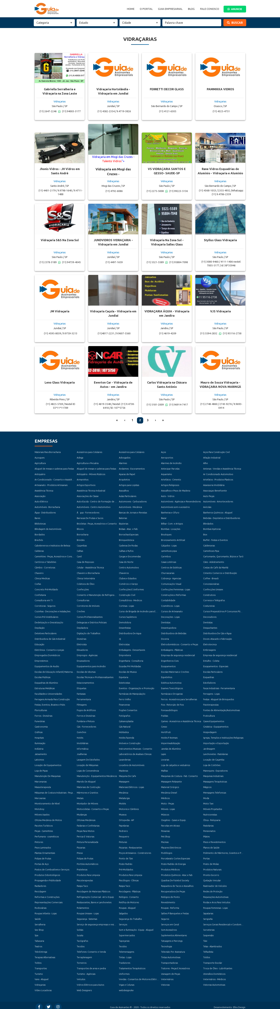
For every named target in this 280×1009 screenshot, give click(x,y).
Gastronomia (41, 725)
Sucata (80, 932)
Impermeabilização (170, 741)
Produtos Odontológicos (47, 872)
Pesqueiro (124, 834)
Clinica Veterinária (86, 578)
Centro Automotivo (129, 567)
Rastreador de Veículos (214, 883)
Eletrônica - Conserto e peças (49, 649)
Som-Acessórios (169, 927)
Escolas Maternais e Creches (175, 670)
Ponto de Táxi (126, 856)
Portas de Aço (42, 861)
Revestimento (168, 900)
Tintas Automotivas (170, 954)
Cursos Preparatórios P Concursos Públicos (224, 610)
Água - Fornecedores (88, 512)
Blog (191, 8)
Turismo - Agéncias (86, 971)
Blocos (80, 529)
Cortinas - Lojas (126, 605)
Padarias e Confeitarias (88, 823)
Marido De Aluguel (86, 780)
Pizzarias (81, 845)
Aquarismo (166, 474)
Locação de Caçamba (213, 758)
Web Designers (84, 987)
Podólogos (166, 851)
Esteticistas (124, 681)
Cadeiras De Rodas (128, 545)
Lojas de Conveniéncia (88, 769)
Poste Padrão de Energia (173, 861)
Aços (163, 452)
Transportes (41, 965)
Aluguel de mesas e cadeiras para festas (54, 468)
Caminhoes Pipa (211, 550)
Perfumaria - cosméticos (47, 834)
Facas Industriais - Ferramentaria (219, 687)
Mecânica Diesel (169, 790)
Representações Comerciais (48, 900)
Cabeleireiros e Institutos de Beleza (52, 545)
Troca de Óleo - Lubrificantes (217, 965)
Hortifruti (166, 730)
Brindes (80, 539)
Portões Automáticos (87, 861)
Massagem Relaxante (171, 780)
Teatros (38, 943)
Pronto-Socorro (211, 872)
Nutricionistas (210, 812)
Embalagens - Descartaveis (132, 649)
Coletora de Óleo (85, 583)
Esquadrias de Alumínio (46, 681)
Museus (122, 812)
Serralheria (40, 921)
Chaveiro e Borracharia (88, 572)
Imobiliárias (82, 741)
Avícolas (207, 507)
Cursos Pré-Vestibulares (46, 616)
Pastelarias (208, 823)
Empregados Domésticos (47, 654)
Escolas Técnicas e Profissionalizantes (95, 676)
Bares (37, 518)
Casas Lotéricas (168, 561)
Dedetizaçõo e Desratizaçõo (49, 621)
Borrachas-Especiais (128, 534)
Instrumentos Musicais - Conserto (135, 747)
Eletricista (82, 643)
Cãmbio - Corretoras (45, 567)
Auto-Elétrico (41, 501)
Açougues (39, 458)
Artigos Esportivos (86, 485)
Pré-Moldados (126, 867)
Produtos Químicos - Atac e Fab (176, 872)
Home (130, 8)
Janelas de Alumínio (171, 747)
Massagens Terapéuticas (215, 780)
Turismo (39, 971)
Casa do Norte (126, 561)
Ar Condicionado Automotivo (218, 474)
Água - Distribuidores (45, 512)
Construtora (209, 594)
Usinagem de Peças (170, 971)
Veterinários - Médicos (214, 976)
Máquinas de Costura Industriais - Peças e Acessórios (60, 790)
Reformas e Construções (47, 894)
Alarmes (123, 463)
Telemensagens (126, 949)
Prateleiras (82, 867)
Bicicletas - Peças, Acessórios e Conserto (97, 523)
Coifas (38, 583)
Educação (39, 643)
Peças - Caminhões (44, 829)
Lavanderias (125, 758)
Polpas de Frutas (43, 856)
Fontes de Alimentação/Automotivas (221, 709)
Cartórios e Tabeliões (45, 561)
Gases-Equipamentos (213, 719)
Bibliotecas (40, 523)
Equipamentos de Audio (47, 665)
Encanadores (83, 659)
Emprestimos (41, 659)
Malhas (164, 769)
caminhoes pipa (168, 550)
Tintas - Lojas (125, 954)
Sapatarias (208, 910)
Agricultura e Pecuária (88, 463)
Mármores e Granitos (87, 790)
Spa (36, 932)
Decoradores (209, 616)
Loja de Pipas (41, 769)
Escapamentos (168, 665)
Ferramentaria (84, 698)
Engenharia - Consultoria (131, 659)
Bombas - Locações (170, 529)
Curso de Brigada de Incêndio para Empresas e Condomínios (149, 610)
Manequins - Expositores (215, 769)
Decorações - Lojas (170, 616)
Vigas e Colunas (126, 981)
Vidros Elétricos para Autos (90, 981)
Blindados (208, 523)
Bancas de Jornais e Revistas (133, 512)
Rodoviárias (40, 905)
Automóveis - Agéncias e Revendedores (181, 501)
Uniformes (124, 971)
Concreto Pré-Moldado (46, 588)
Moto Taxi (208, 801)
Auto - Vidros (167, 496)
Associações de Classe (88, 496)
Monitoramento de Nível (47, 801)
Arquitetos (124, 479)
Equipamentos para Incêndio (91, 665)
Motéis (122, 801)
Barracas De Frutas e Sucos (90, 518)
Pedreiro (123, 829)
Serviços (123, 921)
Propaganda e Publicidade (48, 878)
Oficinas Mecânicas (86, 818)
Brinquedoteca (126, 539)
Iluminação (40, 741)
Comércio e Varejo (128, 583)
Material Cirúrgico (170, 785)
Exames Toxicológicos (172, 687)
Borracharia (82, 534)
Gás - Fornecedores (86, 725)
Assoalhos (124, 490)
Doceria (165, 638)
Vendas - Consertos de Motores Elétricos (139, 976)
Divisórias (81, 638)
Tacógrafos (82, 938)
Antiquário (40, 474)
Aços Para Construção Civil (216, 452)
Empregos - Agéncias (87, 654)
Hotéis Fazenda (126, 736)
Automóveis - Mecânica (130, 507)
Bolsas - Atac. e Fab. (128, 529)
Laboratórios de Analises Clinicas (135, 752)
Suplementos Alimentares (174, 932)
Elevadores (82, 649)
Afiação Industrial (211, 458)
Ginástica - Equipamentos (215, 725)
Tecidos (80, 943)
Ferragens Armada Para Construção (52, 698)
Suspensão (208, 932)
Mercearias (40, 796)
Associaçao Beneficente (215, 490)
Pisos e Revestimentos (214, 840)
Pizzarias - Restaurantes (130, 845)
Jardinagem (209, 747)
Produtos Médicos (170, 867)
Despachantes (210, 627)
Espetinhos (166, 676)
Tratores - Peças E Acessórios (175, 965)
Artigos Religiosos (170, 485)
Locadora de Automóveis (131, 763)
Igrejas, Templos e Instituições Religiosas (223, 736)
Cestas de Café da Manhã (215, 567)
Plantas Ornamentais (45, 851)
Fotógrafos (124, 714)
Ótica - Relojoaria (211, 818)
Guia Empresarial (170, 8)
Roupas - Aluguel (127, 905)
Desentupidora (168, 627)
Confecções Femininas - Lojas (175, 588)
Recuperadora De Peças (173, 889)
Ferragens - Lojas (211, 692)
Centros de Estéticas (171, 567)
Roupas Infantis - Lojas (45, 910)
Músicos (165, 812)
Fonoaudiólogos (169, 709)
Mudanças (82, 812)
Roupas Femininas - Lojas (215, 905)
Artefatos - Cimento (171, 479)
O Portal (146, 8)
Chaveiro (39, 572)
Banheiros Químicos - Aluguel (217, 512)
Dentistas (165, 621)
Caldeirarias (209, 545)
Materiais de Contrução (88, 785)
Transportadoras (169, 960)
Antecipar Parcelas (170, 468)
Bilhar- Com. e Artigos (172, 523)
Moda (206, 796)
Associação (40, 496)
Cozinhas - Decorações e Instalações (52, 610)
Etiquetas (81, 687)
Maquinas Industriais (213, 774)
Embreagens (209, 649)
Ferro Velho (125, 698)
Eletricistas (124, 643)
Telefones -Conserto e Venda (91, 949)
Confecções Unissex (213, 588)
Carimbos (166, 556)
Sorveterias (208, 927)
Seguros (165, 916)
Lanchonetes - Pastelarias (215, 752)
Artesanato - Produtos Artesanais (51, 485)
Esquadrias (208, 676)
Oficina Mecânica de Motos (48, 818)
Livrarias (165, 758)
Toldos (206, 954)
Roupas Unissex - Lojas (88, 910)
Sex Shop (39, 927)
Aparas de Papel (127, 474)
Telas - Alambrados (212, 943)
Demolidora (125, 621)
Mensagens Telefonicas (214, 790)
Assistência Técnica (44, 490)
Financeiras (124, 703)
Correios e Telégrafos (214, 599)
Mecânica (123, 790)
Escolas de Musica (127, 670)
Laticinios (39, 758)
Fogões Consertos (128, 709)
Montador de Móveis (87, 801)
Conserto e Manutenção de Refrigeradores (98, 594)
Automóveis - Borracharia (47, 507)
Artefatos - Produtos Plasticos (218, 479)
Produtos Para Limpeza (88, 872)
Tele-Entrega (41, 949)
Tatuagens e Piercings (171, 938)
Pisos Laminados (43, 845)
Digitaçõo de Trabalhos (88, 632)
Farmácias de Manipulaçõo (132, 692)
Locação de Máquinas (87, 763)
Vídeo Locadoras (43, 987)
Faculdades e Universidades (48, 692)
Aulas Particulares (127, 496)
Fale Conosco (209, 8)
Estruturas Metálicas (44, 687)
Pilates (206, 834)
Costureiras (209, 605)
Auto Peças (208, 496)
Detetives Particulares (45, 632)
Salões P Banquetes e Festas (175, 910)
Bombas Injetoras (212, 529)
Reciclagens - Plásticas (129, 889)
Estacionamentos (85, 681)
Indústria (39, 747)
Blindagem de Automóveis (48, 529)
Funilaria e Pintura (85, 719)
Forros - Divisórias (43, 714)
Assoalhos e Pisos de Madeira (175, 490)
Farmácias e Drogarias (172, 692)
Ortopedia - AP (126, 818)
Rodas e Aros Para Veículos (216, 900)
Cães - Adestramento (213, 561)
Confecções (83, 588)
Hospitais (39, 736)
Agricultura (40, 463)
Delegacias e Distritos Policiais (92, 621)
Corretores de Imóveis (88, 605)
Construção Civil (127, 594)
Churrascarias (167, 572)
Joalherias (82, 752)
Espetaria (123, 676)
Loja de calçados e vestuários (175, 763)
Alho (205, 463)
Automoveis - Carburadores (132, 501)
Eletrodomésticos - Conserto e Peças (179, 643)
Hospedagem (209, 730)
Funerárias (40, 719)
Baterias (123, 518)
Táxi (205, 938)
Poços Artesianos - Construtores (135, 851)
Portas (206, 856)
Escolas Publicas (42, 676)
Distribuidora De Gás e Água (217, 632)
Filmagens (82, 703)
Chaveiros (124, 572)
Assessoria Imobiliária (213, 485)
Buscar (235, 22)
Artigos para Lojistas (129, 485)
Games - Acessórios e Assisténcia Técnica (181, 719)
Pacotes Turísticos (44, 823)
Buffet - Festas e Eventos (215, 539)
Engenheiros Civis (170, 659)
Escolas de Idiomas (86, 670)
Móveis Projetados (212, 807)
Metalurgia (124, 796)
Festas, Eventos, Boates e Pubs (50, 703)
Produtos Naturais (212, 867)
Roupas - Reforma (170, 905)
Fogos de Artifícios (86, 709)
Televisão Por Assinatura (173, 949)
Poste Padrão (125, 861)
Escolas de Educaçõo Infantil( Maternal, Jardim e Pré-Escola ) (65, 670)
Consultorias (83, 599)
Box (205, 534)
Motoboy (39, 807)
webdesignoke (126, 987)
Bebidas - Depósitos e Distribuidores (221, 518)
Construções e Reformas (173, 594)
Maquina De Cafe (127, 774)
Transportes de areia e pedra (91, 965)
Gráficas (38, 730)
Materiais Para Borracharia (48, 452)
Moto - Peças (167, 801)
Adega (80, 458)
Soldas (80, 927)
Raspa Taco (82, 883)
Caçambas (82, 545)
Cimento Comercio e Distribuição (220, 572)
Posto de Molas (211, 861)
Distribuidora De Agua (130, 632)
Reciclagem (40, 889)
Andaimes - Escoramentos (132, 468)
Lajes (163, 752)
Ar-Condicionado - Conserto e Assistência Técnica (59, 479)
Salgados (123, 910)
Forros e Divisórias (86, 714)
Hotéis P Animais (169, 736)
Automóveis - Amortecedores (218, 501)
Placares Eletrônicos (171, 845)
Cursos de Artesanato (172, 610)
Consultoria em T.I (44, 599)
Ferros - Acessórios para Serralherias (179, 698)
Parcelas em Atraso (170, 823)
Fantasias (81, 692)
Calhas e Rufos (126, 550)
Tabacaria (39, 938)
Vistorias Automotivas (214, 981)
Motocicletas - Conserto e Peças (93, 807)
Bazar (163, 518)
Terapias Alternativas (45, 954)
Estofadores (209, 681)
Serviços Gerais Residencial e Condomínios (224, 921)
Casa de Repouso (85, 561)
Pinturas (123, 840)
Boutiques (166, 534)
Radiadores (40, 883)
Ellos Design (239, 1004)
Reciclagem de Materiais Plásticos (93, 889)
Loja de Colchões (211, 763)
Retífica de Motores (129, 900)
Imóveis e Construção (130, 741)
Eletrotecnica (210, 643)
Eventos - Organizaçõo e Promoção (136, 687)
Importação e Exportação (216, 741)
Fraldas (164, 714)
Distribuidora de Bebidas (173, 632)
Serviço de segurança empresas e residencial (99, 921)
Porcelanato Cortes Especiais (175, 856)
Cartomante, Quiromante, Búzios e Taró (223, 556)
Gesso (164, 725)
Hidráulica (124, 730)
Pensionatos (209, 829)
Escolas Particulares (212, 670)
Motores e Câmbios (128, 807)
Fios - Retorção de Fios (172, 703)
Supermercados (127, 932)
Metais (80, 796)
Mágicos (207, 785)
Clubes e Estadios (127, 578)
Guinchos (81, 730)
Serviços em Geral (170, 921)
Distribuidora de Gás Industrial (50, 638)
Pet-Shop (165, 834)
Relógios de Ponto (170, 894)
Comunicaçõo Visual (171, 583)
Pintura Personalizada (87, 840)
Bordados (40, 534)
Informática (82, 747)
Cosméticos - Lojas (170, 605)
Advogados (124, 458)
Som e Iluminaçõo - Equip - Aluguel (136, 927)
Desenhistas (125, 627)
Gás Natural (124, 725)
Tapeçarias (124, 938)
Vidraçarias (40, 981)
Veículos (81, 976)
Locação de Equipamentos (48, 763)
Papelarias (124, 823)
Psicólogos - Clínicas (129, 878)
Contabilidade (168, 599)
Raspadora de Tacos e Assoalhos (177, 883)
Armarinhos (82, 479)
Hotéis (80, 736)
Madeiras (123, 769)
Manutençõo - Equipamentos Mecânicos (96, 774)
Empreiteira (125, 654)
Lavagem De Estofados (88, 758)
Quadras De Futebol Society (175, 878)
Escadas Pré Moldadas (130, 665)
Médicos (165, 796)
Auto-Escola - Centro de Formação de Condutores (102, 501)
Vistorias (165, 981)
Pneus (80, 851)
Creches (81, 610)
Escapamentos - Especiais (215, 665)
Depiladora (82, 627)
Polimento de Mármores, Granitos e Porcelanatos (228, 851)
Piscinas (165, 840)
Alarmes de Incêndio (171, 463)
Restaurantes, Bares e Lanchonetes (94, 900)
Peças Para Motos (85, 829)
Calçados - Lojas (169, 545)
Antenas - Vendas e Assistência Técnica (222, 468)
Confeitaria (40, 594)
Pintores (39, 840)
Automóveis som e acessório (175, 507)
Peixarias (165, 829)
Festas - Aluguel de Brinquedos (218, 698)
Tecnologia (166, 943)
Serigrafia (207, 916)
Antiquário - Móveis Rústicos (91, 474)
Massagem (124, 780)
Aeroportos (167, 458)
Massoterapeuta (43, 785)
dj (120, 638)
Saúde (38, 916)
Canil (79, 556)
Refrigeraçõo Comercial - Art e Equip (95, 894)
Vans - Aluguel (41, 976)
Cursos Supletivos (127, 616)
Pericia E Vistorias (85, 834)
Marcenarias (40, 780)
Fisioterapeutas (210, 703)
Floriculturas (41, 709)
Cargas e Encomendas (130, 556)
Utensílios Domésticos (214, 971)
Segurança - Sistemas (87, 916)
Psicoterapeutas (85, 878)
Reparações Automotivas (215, 894)
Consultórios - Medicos (130, 599)
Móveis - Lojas (168, 807)
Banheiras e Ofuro (170, 512)
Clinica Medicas (42, 578)
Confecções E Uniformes (131, 588)
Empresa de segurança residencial (178, 654)
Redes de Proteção (212, 889)
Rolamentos (83, 905)
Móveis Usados (42, 812)
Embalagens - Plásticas (172, 649)
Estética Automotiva (171, 681)
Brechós (39, 539)
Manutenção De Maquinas (47, 774)
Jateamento (41, 752)
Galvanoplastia (126, 719)
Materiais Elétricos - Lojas (131, 785)
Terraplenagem (84, 954)
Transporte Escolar (212, 960)
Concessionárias (211, 583)
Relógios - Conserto (129, 894)
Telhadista (208, 949)
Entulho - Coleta (211, 659)
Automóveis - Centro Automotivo (94, 507)
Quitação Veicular (212, 878)
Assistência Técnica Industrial (91, 490)
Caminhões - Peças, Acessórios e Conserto (55, 556)
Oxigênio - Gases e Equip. (173, 818)
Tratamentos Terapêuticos (132, 965)
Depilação (39, 627)
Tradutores (124, 960)
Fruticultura (209, 714)
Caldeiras (39, 550)
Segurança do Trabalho (130, 916)
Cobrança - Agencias (171, 578)
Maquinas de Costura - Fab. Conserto (179, 774)
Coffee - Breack (211, 578)
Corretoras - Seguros (45, 605)
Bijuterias (123, 523)
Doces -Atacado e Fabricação (217, 638)
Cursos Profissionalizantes (89, 616)
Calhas (80, 550)
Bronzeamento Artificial (173, 539)
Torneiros (81, 960)
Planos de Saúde (211, 845)
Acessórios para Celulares (89, 452)
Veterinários (167, 976)
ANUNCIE (235, 9)
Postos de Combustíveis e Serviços (52, 867)
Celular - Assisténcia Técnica (90, 567)
